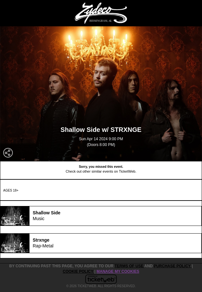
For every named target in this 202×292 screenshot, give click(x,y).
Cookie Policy (78, 271)
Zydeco (101, 150)
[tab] (101, 216)
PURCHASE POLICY (172, 266)
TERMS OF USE (129, 266)
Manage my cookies (118, 271)
